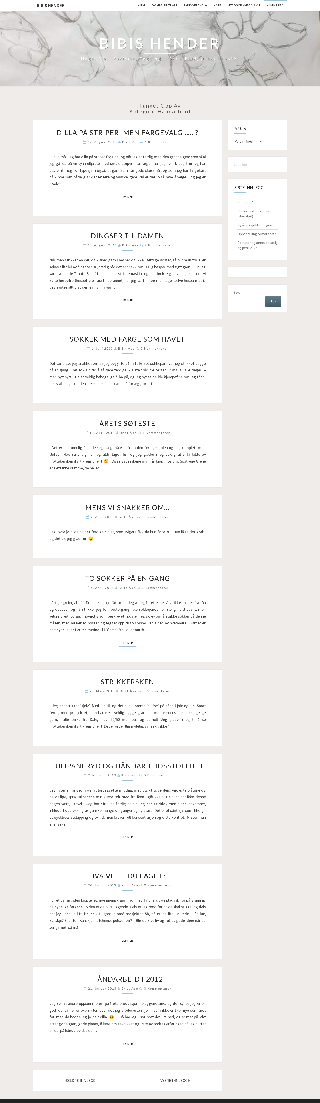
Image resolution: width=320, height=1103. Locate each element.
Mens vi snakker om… (127, 507)
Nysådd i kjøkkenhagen (254, 225)
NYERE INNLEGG (175, 1080)
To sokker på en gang (127, 578)
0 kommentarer (155, 517)
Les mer (129, 197)
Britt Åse (130, 142)
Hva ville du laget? (127, 876)
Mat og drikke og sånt (244, 5)
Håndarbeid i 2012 (127, 979)
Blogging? (245, 202)
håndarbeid (275, 5)
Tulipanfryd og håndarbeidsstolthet (127, 766)
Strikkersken (127, 682)
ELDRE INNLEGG (80, 1080)
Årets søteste (128, 423)
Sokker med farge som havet (127, 339)
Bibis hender (50, 5)
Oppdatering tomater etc (256, 234)
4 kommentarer (158, 142)
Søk (236, 292)
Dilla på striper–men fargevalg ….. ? (127, 132)
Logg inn (240, 164)
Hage (217, 5)
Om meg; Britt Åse (164, 5)
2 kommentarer (158, 245)
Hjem (141, 5)
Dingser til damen (127, 236)
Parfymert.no (194, 5)
